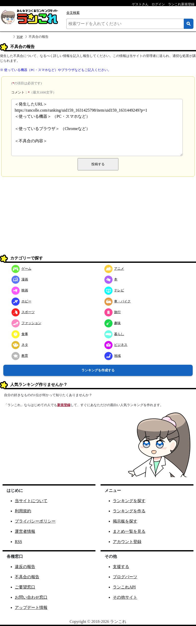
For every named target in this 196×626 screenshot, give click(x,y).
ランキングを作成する (98, 370)
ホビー (21, 301)
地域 (112, 356)
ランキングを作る (129, 511)
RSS (18, 541)
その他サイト (125, 597)
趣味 (112, 323)
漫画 (19, 279)
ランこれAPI (124, 587)
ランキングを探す (129, 501)
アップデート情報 (31, 607)
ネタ (19, 345)
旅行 (112, 312)
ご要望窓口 (25, 587)
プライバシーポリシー (35, 521)
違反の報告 (25, 566)
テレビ (114, 290)
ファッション (26, 323)
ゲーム (21, 268)
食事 (19, 334)
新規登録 (63, 405)
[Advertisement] (98, 217)
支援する (121, 566)
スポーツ (23, 312)
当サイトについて (31, 501)
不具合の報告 (27, 577)
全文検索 (73, 13)
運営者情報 (25, 531)
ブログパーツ (125, 577)
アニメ (114, 268)
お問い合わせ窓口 (31, 597)
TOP (20, 37)
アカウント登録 (127, 541)
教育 (19, 356)
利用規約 (23, 511)
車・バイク (117, 301)
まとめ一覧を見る (129, 531)
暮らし (114, 334)
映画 (19, 290)
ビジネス (116, 345)
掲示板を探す (125, 521)
